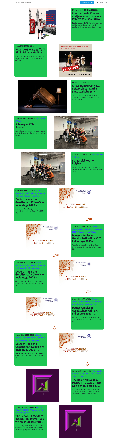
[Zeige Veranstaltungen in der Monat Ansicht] (101, 2)
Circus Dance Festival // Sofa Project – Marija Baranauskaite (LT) (86, 88)
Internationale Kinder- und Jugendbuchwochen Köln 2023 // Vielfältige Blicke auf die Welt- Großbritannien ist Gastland (86, 16)
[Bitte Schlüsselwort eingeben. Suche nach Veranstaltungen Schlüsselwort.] (47, 2)
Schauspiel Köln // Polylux (26, 126)
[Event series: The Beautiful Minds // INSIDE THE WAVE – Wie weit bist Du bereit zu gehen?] (87, 373)
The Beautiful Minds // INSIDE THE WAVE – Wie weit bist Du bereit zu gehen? (86, 383)
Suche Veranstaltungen (87, 2)
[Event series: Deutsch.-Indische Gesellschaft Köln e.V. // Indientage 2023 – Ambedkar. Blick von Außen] (30, 193)
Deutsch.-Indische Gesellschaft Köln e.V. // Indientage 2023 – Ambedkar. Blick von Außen (29, 202)
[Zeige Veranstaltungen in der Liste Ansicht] (97, 2)
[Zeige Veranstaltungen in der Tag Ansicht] (106, 2)
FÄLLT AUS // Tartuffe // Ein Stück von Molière (30, 51)
